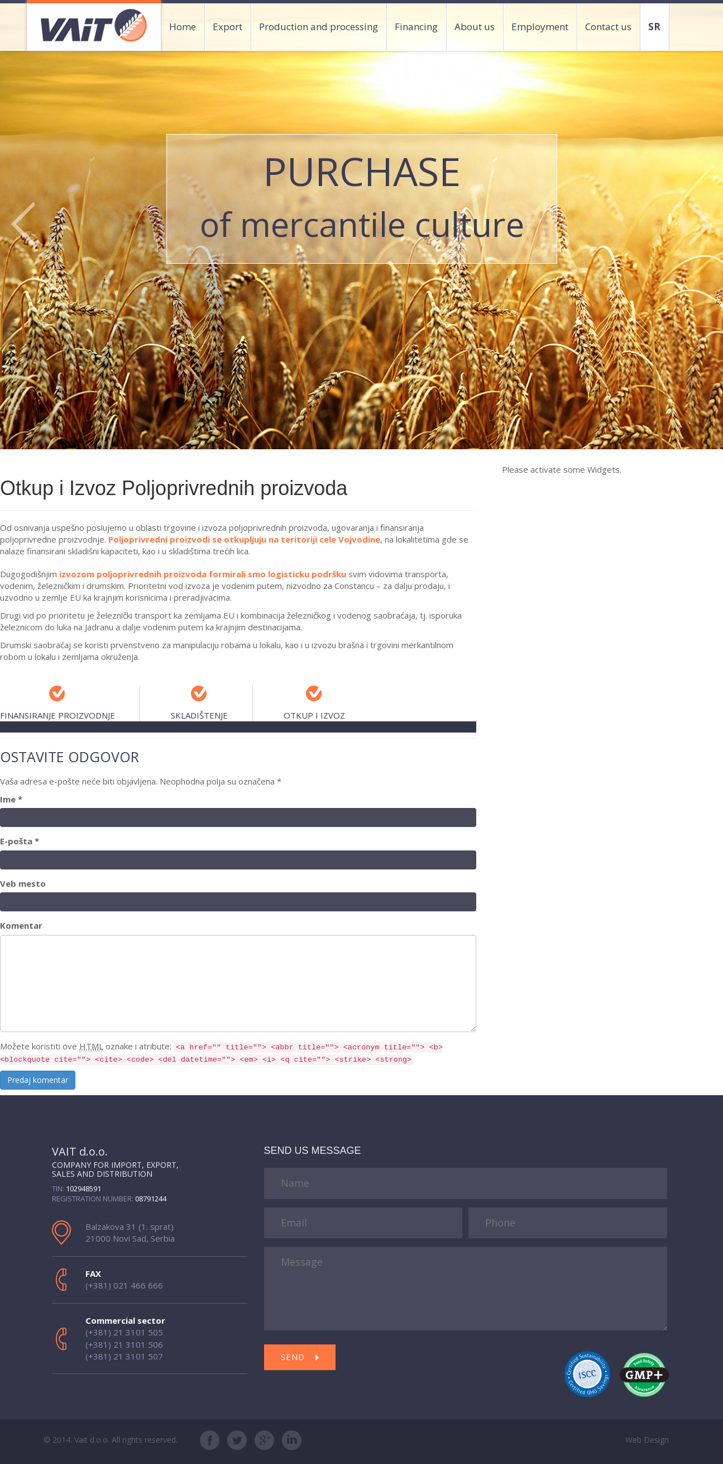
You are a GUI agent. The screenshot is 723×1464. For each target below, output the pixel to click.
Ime (11, 799)
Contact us (608, 26)
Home (182, 26)
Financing (416, 26)
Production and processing (318, 26)
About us (474, 26)
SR (654, 26)
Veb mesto (23, 883)
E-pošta (19, 841)
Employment (539, 26)
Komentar (21, 925)
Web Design (647, 1439)
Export (227, 26)
